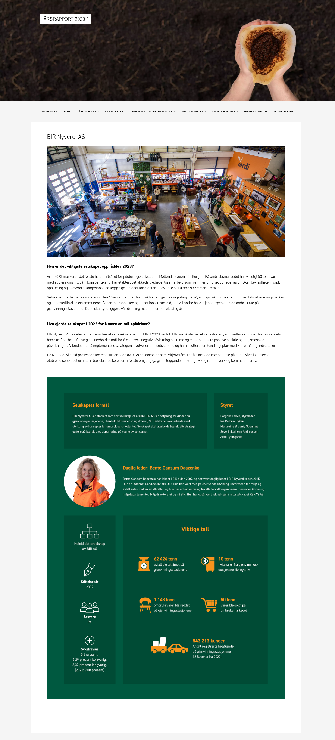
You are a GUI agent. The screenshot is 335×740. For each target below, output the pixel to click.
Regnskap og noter (255, 111)
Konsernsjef (48, 111)
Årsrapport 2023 (66, 19)
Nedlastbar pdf (283, 111)
